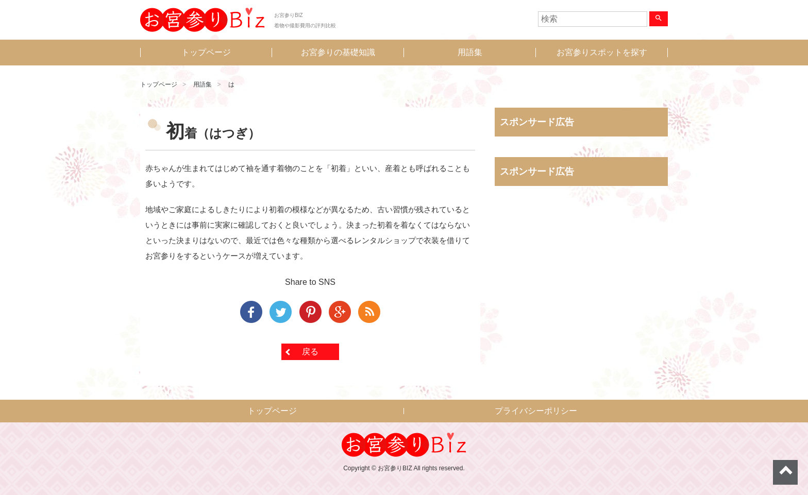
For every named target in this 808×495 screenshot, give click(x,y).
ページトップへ (785, 472)
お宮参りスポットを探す (602, 52)
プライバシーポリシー (536, 410)
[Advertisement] (581, 301)
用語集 (470, 52)
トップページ (206, 52)
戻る (310, 351)
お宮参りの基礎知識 (338, 52)
